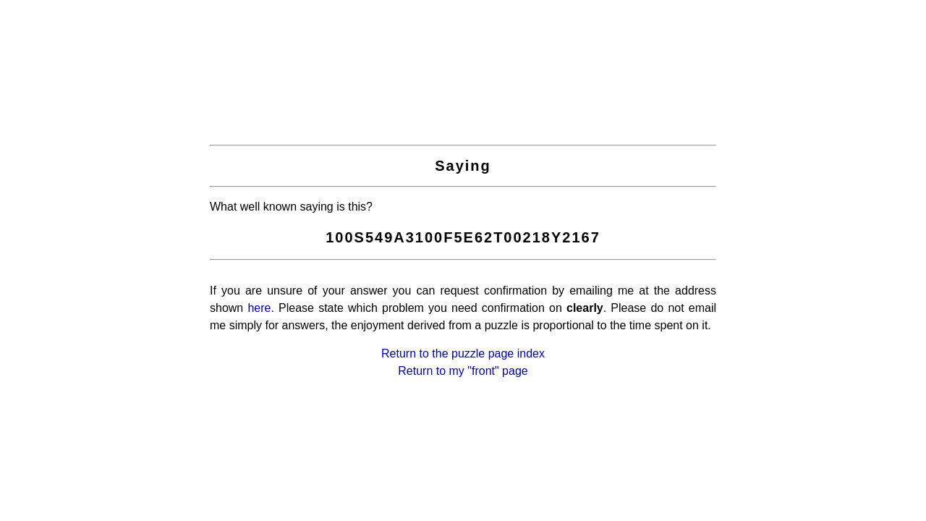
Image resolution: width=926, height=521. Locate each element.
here (259, 308)
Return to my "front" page (462, 371)
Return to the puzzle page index (463, 353)
